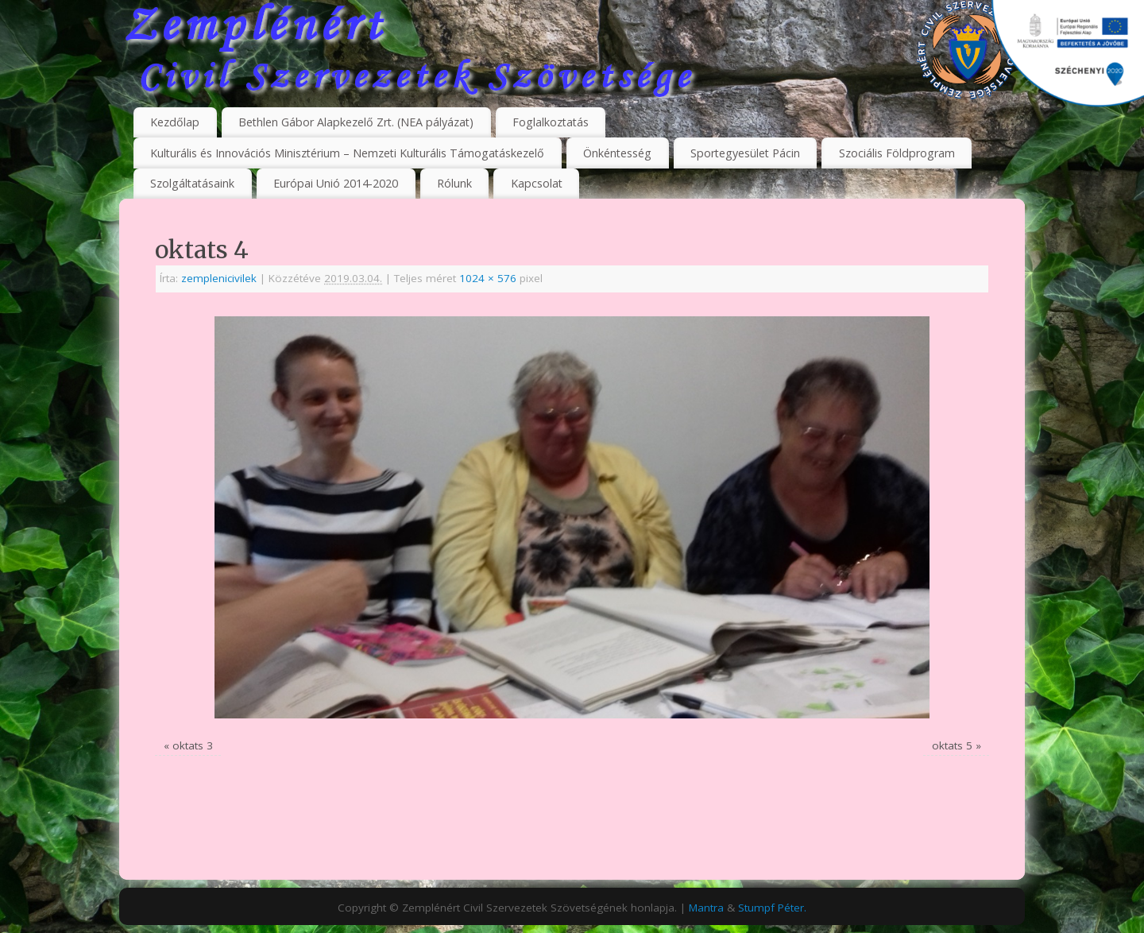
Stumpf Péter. (772, 907)
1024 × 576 (487, 278)
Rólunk (454, 183)
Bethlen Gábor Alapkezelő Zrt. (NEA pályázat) (355, 122)
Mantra (706, 907)
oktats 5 (952, 745)
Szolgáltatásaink (192, 183)
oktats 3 (192, 745)
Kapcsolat (536, 183)
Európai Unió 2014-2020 (335, 183)
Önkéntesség (617, 153)
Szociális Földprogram (897, 153)
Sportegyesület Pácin (745, 153)
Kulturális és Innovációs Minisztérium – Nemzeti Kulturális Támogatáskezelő (347, 153)
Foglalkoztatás (550, 122)
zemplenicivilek (219, 278)
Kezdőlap (174, 122)
